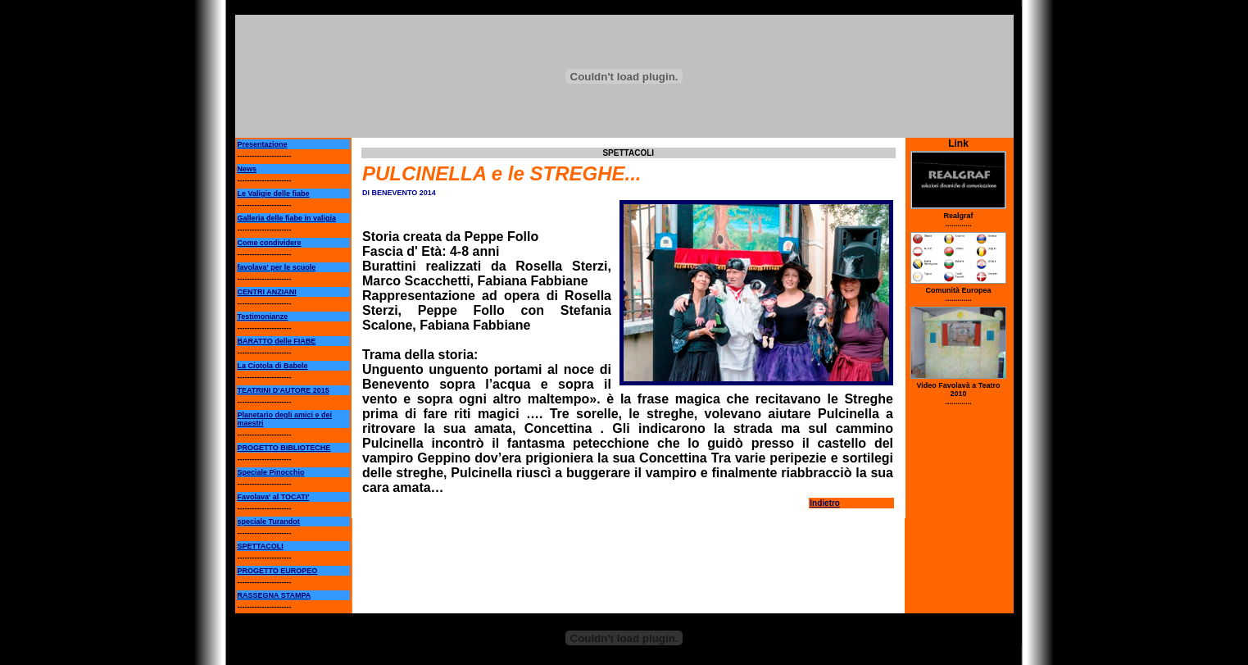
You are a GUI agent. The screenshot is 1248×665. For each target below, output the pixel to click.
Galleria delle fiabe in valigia (287, 218)
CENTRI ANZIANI (267, 292)
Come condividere (270, 243)
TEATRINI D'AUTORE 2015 (283, 390)
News (247, 169)
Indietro (825, 503)
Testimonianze (263, 316)
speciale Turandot (269, 521)
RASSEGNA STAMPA (274, 595)
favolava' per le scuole (277, 267)
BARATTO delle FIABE (277, 341)
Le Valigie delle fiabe (274, 193)
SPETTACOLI (261, 546)
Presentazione (263, 144)
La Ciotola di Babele (273, 366)
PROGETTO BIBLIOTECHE (284, 448)
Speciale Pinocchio (271, 472)
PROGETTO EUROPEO (278, 571)
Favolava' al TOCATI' (274, 497)
